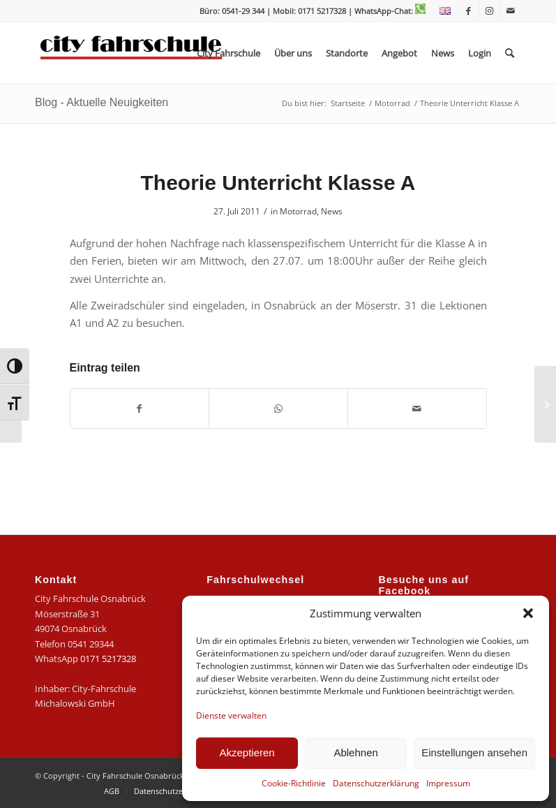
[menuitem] (442, 11)
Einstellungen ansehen (474, 752)
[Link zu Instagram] (489, 10)
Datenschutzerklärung (376, 783)
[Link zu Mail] (510, 10)
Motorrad (298, 211)
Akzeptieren (246, 752)
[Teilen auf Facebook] (139, 408)
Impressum (448, 783)
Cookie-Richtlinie (294, 783)
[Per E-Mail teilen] (417, 408)
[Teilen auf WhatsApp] (278, 408)
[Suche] (509, 53)
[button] (528, 613)
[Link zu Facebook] (468, 10)
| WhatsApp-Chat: (387, 11)
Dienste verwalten (231, 715)
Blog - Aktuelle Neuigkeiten (101, 102)
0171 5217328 (108, 658)
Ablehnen (355, 752)
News (332, 211)
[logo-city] (131, 53)
